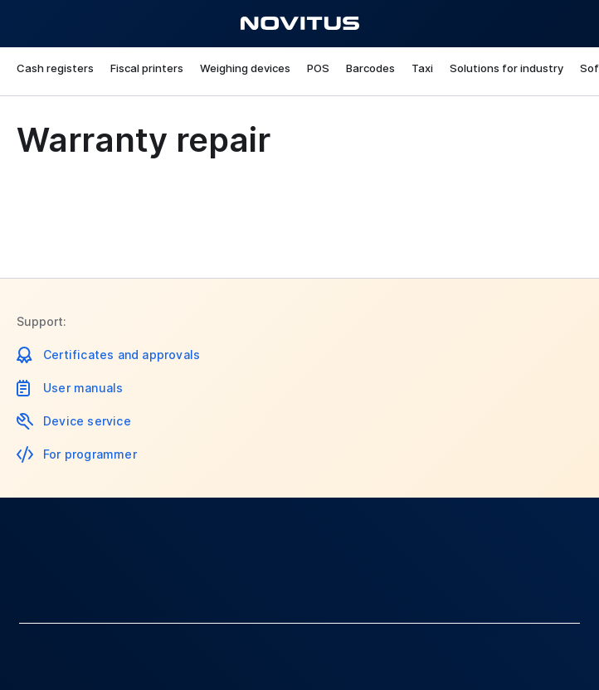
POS (318, 68)
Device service (87, 421)
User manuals (83, 388)
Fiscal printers (146, 68)
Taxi (422, 68)
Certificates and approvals (121, 354)
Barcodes (370, 68)
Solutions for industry (506, 68)
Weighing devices (245, 68)
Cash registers (55, 68)
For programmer (90, 454)
